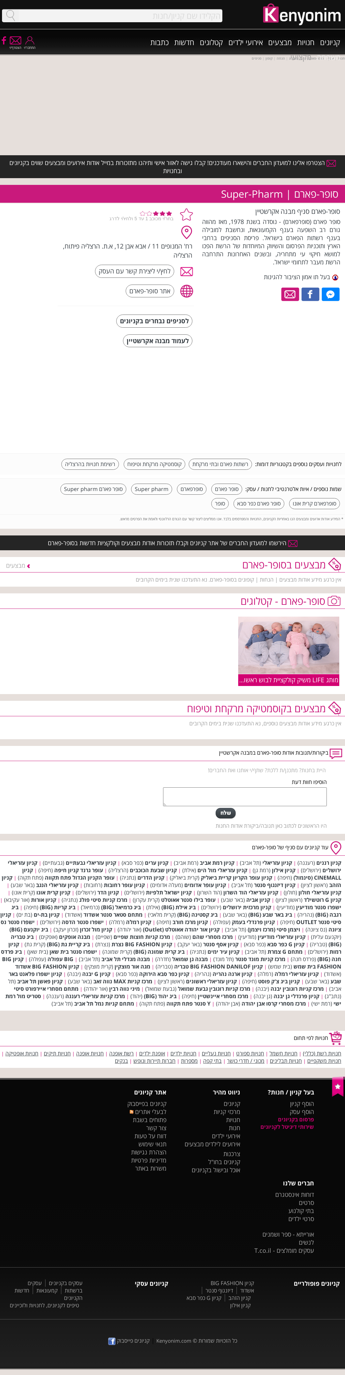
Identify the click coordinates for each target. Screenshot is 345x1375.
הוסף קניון (302, 1104)
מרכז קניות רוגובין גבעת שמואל (214, 988)
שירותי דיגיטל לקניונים (287, 1127)
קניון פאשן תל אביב (40, 981)
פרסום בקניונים (296, 1119)
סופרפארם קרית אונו (314, 503)
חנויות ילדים (183, 1053)
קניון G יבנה (96, 974)
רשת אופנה (121, 1053)
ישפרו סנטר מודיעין (318, 907)
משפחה (328, 57)
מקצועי (300, 57)
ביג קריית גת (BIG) (68, 944)
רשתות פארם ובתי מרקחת (220, 464)
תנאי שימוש (152, 1144)
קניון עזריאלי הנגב (57, 885)
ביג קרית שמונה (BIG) (159, 951)
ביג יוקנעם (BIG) (28, 929)
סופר (220, 503)
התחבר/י (29, 45)
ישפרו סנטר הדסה (83, 922)
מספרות (189, 1061)
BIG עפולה (60, 959)
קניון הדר (108, 892)
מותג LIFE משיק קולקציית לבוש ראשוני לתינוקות (277, 679)
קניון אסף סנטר (221, 944)
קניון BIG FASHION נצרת (142, 944)
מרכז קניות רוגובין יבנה (297, 988)
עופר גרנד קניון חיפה (78, 870)
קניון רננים (328, 862)
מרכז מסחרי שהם (212, 937)
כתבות (159, 42)
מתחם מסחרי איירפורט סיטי (46, 988)
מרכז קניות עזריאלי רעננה (95, 996)
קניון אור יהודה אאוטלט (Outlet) (181, 929)
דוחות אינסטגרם (294, 1194)
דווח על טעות (150, 1136)
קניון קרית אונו (53, 892)
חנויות (306, 42)
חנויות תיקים (57, 1053)
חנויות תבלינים (286, 1061)
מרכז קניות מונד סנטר (260, 959)
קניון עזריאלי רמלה (297, 974)
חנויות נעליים (216, 1053)
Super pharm (151, 489)
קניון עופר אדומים (205, 885)
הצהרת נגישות (148, 1152)
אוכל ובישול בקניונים (216, 1170)
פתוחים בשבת (149, 1120)
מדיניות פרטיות (148, 1160)
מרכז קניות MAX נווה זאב (122, 981)
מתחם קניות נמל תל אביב (104, 1003)
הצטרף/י (15, 45)
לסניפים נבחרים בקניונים (154, 320)
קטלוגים (211, 42)
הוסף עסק (302, 1112)
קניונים (330, 42)
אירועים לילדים (222, 1144)
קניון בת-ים (47, 914)
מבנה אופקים (74, 937)
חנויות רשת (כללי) (322, 1053)
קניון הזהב (239, 1298)
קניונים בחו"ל (224, 1162)
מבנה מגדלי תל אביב (125, 959)
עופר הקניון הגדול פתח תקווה (80, 877)
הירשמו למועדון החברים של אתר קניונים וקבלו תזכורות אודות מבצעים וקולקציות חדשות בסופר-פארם (172, 543)
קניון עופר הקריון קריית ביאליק (236, 877)
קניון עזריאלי (277, 862)
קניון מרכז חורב (190, 922)
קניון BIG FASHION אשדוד (47, 966)
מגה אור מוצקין (132, 966)
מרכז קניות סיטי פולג (103, 900)
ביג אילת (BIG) (178, 907)
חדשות (184, 42)
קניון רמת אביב (217, 862)
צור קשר (156, 1128)
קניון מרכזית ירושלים (247, 907)
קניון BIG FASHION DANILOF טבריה (218, 966)
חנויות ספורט (250, 1053)
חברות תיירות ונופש (154, 1061)
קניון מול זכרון (96, 929)
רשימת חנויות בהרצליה (90, 464)
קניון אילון (283, 870)
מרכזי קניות (227, 1112)
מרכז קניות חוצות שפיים (142, 937)
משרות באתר (150, 1168)
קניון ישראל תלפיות (169, 892)
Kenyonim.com (173, 1340)
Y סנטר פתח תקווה (188, 1003)
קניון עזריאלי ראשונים (211, 981)
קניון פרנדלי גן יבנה (296, 996)
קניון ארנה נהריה (232, 974)
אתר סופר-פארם (149, 290)
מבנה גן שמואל (190, 959)
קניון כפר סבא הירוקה (164, 974)
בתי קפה (212, 1061)
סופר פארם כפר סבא (259, 503)
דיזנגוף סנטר (219, 1290)
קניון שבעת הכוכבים (153, 870)
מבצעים (280, 42)
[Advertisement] (291, 401)
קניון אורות (43, 900)
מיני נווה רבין (124, 988)
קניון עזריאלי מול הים (222, 870)
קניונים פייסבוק (129, 1340)
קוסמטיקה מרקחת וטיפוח (154, 464)
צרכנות (231, 1154)
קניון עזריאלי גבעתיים (91, 862)
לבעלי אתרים (148, 1112)
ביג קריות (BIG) (57, 907)
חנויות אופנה (90, 1053)
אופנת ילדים (152, 1053)
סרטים (306, 1203)
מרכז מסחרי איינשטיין (223, 996)
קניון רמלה (138, 922)
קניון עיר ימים (224, 951)
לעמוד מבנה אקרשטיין (158, 340)
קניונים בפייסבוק (146, 1104)
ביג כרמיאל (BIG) (121, 907)
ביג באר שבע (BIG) (270, 914)
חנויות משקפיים (324, 1061)
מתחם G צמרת (285, 951)
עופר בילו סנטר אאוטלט (188, 900)
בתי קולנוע (301, 1211)
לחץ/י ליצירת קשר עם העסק (134, 270)
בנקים (121, 1061)
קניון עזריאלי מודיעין (282, 937)
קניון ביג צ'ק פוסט (279, 981)
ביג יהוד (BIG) (160, 996)
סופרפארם (192, 489)
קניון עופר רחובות (124, 885)
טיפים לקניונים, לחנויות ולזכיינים (44, 1305)
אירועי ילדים (245, 42)
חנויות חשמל (283, 1053)
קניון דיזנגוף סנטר (274, 885)
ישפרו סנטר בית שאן (73, 951)
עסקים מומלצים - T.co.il (284, 1250)
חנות (234, 1128)
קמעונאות (47, 1290)
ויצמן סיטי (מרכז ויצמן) (274, 929)
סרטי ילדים (301, 1219)
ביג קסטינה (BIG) (197, 914)
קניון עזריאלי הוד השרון (250, 892)
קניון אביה (258, 900)
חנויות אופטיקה (21, 1053)
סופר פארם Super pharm (93, 489)
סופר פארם (227, 489)
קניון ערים (156, 862)
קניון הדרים (150, 877)
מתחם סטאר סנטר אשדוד (113, 914)
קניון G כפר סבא (286, 944)
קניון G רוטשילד (322, 900)
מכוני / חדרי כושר (245, 1061)
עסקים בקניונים (66, 1283)
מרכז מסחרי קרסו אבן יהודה (274, 1003)
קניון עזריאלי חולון (320, 892)
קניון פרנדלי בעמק (253, 922)
